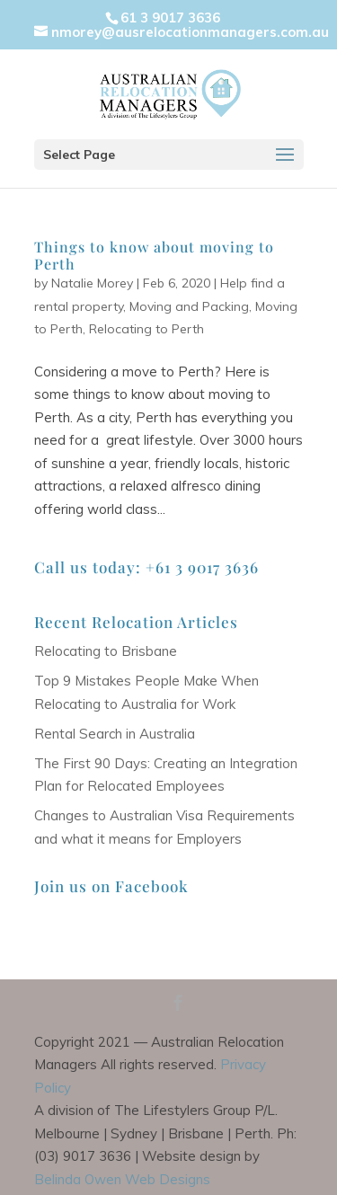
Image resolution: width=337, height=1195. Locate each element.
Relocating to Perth (146, 329)
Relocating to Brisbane (105, 650)
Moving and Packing (189, 306)
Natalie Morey (92, 283)
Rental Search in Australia (114, 733)
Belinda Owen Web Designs (122, 1179)
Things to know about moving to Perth (154, 255)
